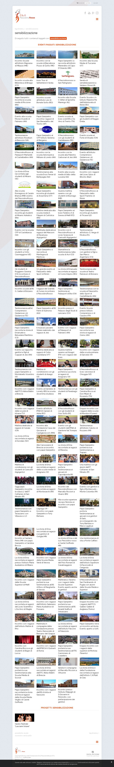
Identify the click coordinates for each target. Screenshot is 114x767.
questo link (73, 762)
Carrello (88, 3)
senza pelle (27, 735)
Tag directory (19, 29)
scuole (26, 733)
